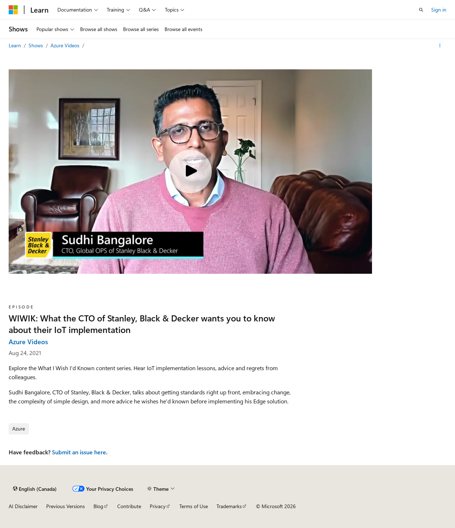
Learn (15, 45)
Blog (98, 506)
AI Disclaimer (23, 506)
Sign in (438, 9)
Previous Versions (65, 506)
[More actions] (440, 45)
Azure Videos (66, 45)
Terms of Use (193, 506)
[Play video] (190, 171)
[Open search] (421, 9)
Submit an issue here (79, 452)
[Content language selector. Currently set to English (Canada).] (35, 488)
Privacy (158, 506)
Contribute (129, 506)
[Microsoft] (13, 9)
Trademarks (229, 506)
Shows (36, 45)
